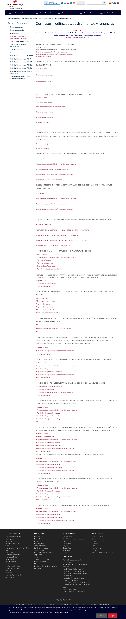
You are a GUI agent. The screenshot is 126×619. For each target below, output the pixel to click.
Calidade (8, 546)
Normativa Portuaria (41, 561)
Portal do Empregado (58, 605)
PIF (35, 564)
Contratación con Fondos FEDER (21, 65)
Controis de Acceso (12, 564)
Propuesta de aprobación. (46, 301)
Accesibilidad (9, 577)
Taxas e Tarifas (39, 550)
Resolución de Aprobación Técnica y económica (52, 52)
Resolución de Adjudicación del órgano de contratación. (55, 392)
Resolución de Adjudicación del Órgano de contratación (54, 54)
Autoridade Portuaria (21, 13)
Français (118, 3)
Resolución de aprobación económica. (49, 372)
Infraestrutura (67, 543)
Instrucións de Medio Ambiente (73, 578)
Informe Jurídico (41, 47)
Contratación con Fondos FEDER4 (21, 68)
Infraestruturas (10, 541)
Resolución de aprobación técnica (48, 369)
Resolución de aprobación (44, 112)
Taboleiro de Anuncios (12, 568)
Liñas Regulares (39, 543)
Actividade (66, 550)
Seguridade (38, 555)
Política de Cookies (78, 605)
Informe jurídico (41, 159)
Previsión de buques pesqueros (73, 539)
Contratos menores (16, 50)
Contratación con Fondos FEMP (20, 59)
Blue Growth (9, 552)
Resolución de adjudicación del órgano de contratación (55, 328)
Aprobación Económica (45, 263)
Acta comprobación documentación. (49, 313)
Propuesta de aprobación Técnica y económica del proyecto (56, 164)
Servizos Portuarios (40, 546)
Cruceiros (95, 543)
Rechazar (101, 615)
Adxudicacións (14, 33)
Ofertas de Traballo (11, 557)
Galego (112, 3)
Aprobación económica (45, 307)
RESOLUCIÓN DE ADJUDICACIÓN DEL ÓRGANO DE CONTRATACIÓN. (61, 240)
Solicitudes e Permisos (41, 559)
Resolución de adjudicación (45, 75)
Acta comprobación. (44, 286)
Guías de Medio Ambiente (71, 580)
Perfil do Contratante (29, 18)
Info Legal (19, 605)
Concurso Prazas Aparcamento (20, 41)
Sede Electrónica (11, 561)
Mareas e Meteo (97, 548)
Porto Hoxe (38, 539)
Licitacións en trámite (17, 30)
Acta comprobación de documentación (49, 180)
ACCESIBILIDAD (105, 605)
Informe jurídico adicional (45, 437)
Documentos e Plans (70, 589)
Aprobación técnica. (44, 304)
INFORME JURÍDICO (43, 225)
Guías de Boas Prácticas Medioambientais (77, 582)
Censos (36, 557)
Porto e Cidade (89, 13)
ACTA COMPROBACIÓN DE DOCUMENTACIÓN (53, 245)
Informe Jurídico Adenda (44, 102)
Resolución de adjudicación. (46, 283)
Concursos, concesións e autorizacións (18, 45)
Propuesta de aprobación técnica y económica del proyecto (57, 257)
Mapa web (93, 605)
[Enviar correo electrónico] (83, 3)
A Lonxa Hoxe (67, 541)
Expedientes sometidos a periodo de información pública (21, 77)
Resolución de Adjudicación (45, 144)
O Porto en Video (98, 541)
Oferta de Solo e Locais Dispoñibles (17, 548)
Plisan (7, 550)
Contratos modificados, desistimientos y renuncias (55, 18)
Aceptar (112, 616)
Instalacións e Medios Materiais (73, 569)
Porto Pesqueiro (68, 13)
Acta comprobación (42, 148)
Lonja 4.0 (66, 546)
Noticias (8, 570)
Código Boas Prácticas (12, 566)
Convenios (13, 53)
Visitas (94, 546)
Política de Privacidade (36, 605)
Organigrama (9, 539)
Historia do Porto (98, 537)
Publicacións (9, 559)
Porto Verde (108, 13)
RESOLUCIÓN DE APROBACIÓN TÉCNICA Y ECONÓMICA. (57, 235)
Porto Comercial (46, 13)
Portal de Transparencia (13, 575)
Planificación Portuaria (12, 543)
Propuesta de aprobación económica (49, 386)
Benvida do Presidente (13, 537)
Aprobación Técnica (44, 260)
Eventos (94, 550)
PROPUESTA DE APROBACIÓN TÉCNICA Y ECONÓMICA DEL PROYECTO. (62, 230)
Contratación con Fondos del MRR (21, 56)
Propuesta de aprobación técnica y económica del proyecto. (57, 366)
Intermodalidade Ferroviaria (43, 552)
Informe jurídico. (42, 280)
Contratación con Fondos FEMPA (21, 62)
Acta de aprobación (42, 122)
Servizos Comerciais (41, 548)
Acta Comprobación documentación (49, 269)
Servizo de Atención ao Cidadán (102, 552)
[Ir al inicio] (79, 3)
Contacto (8, 573)
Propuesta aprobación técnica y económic (50, 106)
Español (110, 3)
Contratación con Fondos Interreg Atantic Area (21, 72)
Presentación (38, 537)
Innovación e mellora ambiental (73, 571)
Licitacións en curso (16, 27)
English (115, 3)
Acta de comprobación (43, 56)
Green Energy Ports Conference (74, 591)
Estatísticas (38, 541)
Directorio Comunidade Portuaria (45, 566)
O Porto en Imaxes (98, 539)
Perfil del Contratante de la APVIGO (77, 37)
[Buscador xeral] (96, 3)
